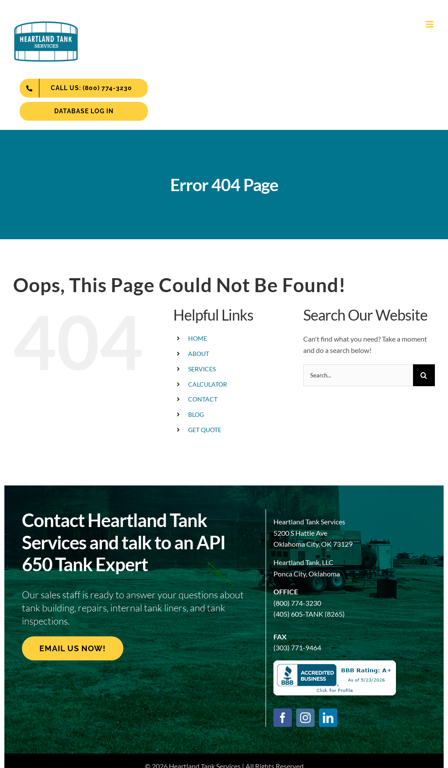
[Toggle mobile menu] (430, 24)
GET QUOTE (204, 429)
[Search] (424, 375)
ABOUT (198, 353)
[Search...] (358, 375)
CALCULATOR (207, 384)
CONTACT (202, 399)
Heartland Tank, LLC (303, 562)
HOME (197, 338)
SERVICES (202, 369)
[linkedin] (328, 718)
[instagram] (305, 718)
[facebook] (282, 718)
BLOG (196, 414)
